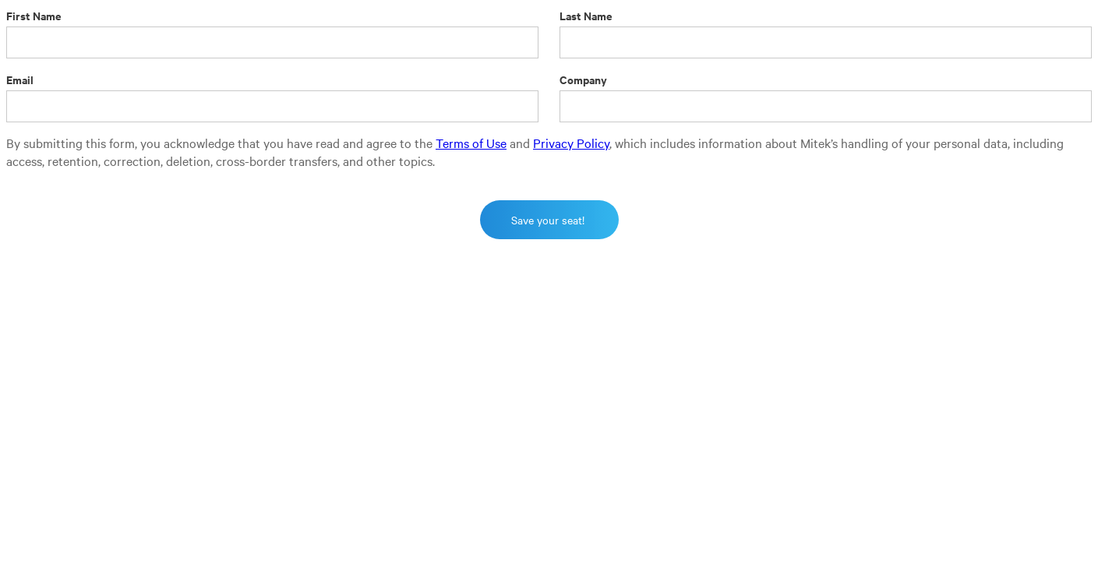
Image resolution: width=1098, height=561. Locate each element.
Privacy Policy (571, 142)
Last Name (586, 15)
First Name (34, 15)
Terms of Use (471, 142)
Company (583, 78)
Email (20, 78)
